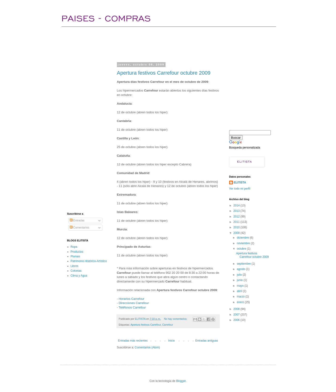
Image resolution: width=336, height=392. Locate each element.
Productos (77, 251)
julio (240, 274)
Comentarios (79, 227)
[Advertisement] (152, 43)
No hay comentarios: (176, 318)
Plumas (75, 256)
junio (240, 280)
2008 (236, 309)
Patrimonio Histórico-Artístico (89, 261)
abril (240, 291)
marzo (241, 296)
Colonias (76, 270)
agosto (241, 269)
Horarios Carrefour (131, 299)
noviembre (244, 243)
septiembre (244, 263)
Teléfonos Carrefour (132, 307)
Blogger (181, 381)
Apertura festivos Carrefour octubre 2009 (164, 73)
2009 (236, 233)
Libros (74, 266)
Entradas (77, 220)
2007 (236, 314)
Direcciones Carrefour (134, 303)
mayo (240, 285)
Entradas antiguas (206, 340)
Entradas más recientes (133, 340)
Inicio (171, 340)
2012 (236, 216)
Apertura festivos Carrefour (146, 324)
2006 (236, 320)
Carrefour (167, 324)
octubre (242, 248)
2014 (236, 205)
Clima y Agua (79, 275)
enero (241, 302)
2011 (236, 222)
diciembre (243, 237)
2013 (236, 211)
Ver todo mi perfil (239, 188)
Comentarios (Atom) (147, 347)
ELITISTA (240, 182)
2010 (236, 227)
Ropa (74, 246)
